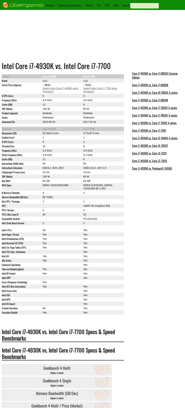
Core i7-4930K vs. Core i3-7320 (149, 153)
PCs (99, 5)
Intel (45, 80)
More (116, 5)
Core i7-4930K (49, 76)
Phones (89, 5)
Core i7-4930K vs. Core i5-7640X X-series (154, 138)
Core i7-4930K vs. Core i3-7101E (149, 161)
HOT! (107, 5)
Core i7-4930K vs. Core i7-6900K (150, 85)
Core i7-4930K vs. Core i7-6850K (150, 100)
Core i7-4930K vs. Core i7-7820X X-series (154, 107)
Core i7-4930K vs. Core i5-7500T (150, 145)
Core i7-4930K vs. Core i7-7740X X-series (154, 123)
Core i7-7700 (89, 76)
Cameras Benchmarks (69, 5)
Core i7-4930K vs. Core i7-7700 (149, 130)
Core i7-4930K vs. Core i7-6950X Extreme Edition (155, 75)
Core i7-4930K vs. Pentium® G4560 (152, 168)
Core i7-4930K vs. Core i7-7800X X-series (154, 115)
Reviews (50, 5)
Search (126, 5)
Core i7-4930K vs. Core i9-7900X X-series (155, 92)
